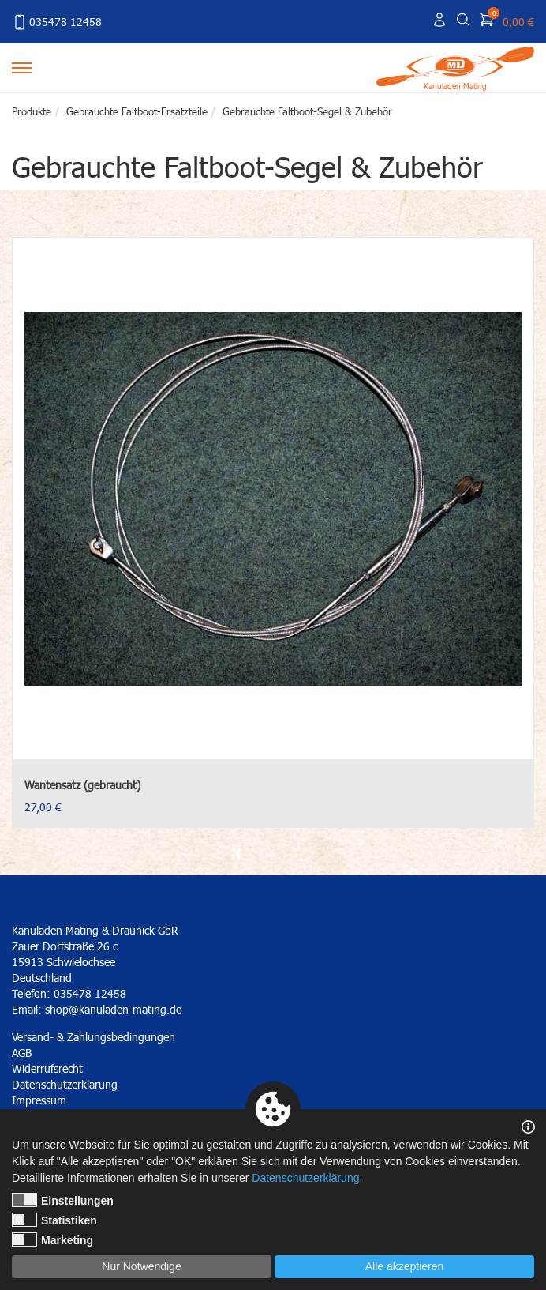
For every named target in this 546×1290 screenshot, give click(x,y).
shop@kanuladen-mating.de (113, 1009)
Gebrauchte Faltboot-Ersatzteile (137, 111)
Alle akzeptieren (404, 1266)
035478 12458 (57, 22)
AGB (22, 1052)
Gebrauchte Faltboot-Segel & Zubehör (307, 111)
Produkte (31, 111)
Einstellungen (63, 1200)
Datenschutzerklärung (305, 1178)
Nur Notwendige (141, 1266)
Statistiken (54, 1220)
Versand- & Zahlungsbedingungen (93, 1037)
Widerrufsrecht (47, 1068)
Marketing (52, 1239)
